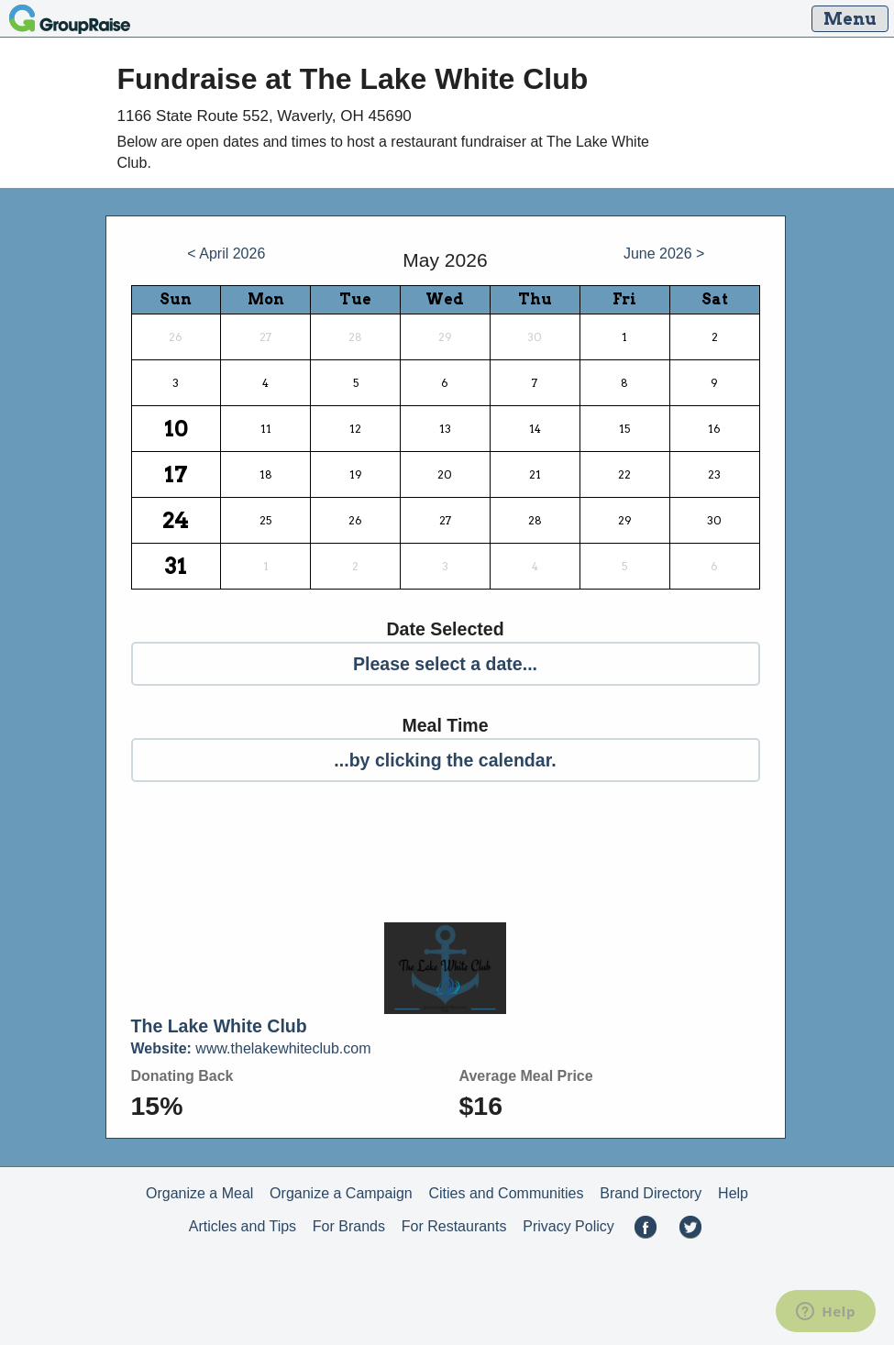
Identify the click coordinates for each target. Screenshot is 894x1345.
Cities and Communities (506, 1193)
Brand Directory (650, 1193)
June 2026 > (664, 253)
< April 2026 (226, 253)
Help (733, 1193)
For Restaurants (454, 1226)
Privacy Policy (568, 1226)
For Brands (349, 1226)
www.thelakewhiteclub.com (251, 1048)
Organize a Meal (199, 1193)
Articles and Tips (242, 1226)
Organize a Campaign (341, 1193)
